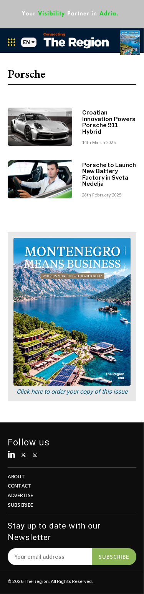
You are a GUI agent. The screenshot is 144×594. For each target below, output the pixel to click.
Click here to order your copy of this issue (72, 391)
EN (29, 42)
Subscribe (114, 556)
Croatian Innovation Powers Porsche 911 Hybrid (109, 122)
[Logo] (76, 40)
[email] (50, 556)
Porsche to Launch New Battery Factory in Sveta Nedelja (109, 175)
